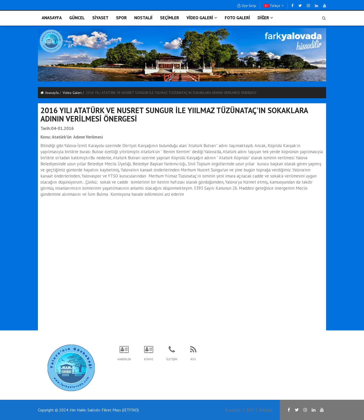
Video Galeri (72, 92)
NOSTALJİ (143, 18)
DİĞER (265, 18)
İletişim (265, 410)
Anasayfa (49, 92)
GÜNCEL (77, 18)
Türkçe (274, 5)
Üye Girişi (246, 5)
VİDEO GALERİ (202, 18)
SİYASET (100, 18)
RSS (250, 410)
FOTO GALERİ (237, 18)
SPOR (121, 18)
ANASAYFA (52, 18)
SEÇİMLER (169, 18)
